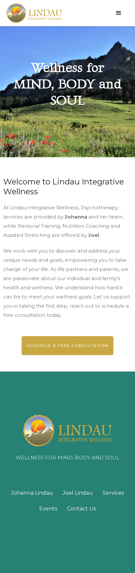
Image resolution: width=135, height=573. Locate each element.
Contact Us (81, 509)
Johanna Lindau (32, 493)
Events (48, 509)
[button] (118, 13)
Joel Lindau (78, 493)
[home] (34, 13)
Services (113, 493)
